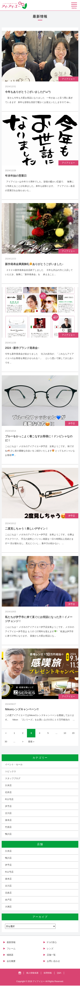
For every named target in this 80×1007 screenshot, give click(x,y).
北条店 (8, 914)
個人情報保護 (32, 994)
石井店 (8, 813)
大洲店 (8, 928)
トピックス (10, 793)
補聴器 (10, 976)
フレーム (11, 970)
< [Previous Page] (6, 754)
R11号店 (9, 820)
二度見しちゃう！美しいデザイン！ (26, 544)
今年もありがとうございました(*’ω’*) (28, 94)
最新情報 (11, 963)
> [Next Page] (22, 763)
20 (73, 754)
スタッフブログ (12, 799)
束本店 (8, 841)
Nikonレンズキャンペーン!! (22, 730)
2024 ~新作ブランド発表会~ (22, 358)
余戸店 (8, 921)
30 (6, 763)
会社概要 (11, 982)
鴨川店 (8, 855)
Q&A (59, 994)
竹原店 (8, 848)
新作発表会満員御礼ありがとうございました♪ (34, 272)
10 (65, 754)
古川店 (8, 834)
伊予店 (71, 436)
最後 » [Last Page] (31, 763)
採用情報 (48, 994)
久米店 (8, 806)
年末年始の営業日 (16, 181)
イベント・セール (14, 786)
